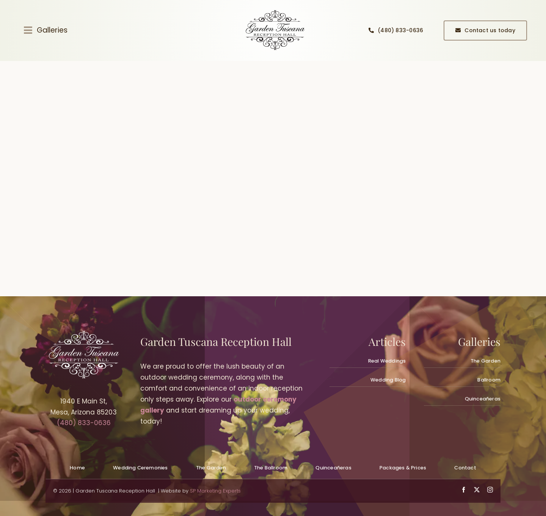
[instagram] (490, 490)
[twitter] (477, 490)
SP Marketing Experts (215, 490)
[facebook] (463, 490)
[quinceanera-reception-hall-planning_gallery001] (275, 10)
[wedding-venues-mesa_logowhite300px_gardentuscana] (83, 333)
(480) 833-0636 (84, 422)
